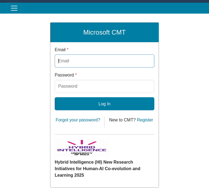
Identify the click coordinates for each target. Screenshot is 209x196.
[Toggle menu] (14, 8)
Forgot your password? (78, 120)
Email (62, 49)
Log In (104, 104)
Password (66, 75)
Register (145, 120)
